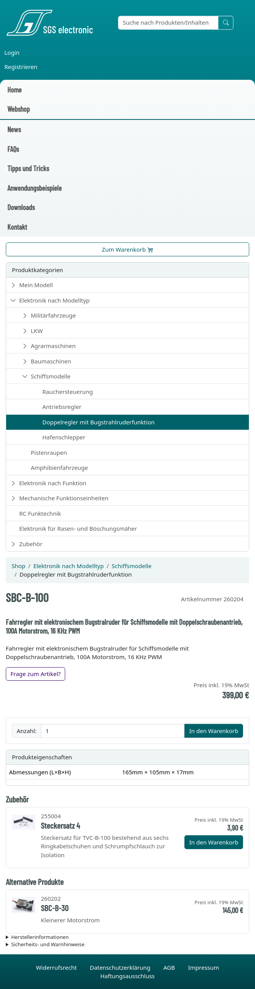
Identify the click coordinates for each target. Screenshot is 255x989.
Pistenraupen (49, 452)
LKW (37, 331)
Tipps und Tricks (28, 168)
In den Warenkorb (213, 731)
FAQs (13, 149)
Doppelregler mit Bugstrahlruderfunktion (98, 422)
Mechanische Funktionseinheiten (64, 498)
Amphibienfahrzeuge (59, 467)
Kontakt (17, 226)
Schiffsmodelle (51, 376)
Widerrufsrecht (57, 967)
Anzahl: (26, 731)
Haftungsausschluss (127, 976)
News (14, 129)
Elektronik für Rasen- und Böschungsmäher (78, 528)
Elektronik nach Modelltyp (54, 300)
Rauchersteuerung (67, 391)
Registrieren (20, 67)
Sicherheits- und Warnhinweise (47, 944)
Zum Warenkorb (127, 249)
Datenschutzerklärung (121, 967)
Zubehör (30, 544)
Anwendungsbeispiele (34, 187)
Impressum (203, 967)
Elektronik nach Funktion (52, 483)
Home (14, 89)
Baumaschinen (51, 361)
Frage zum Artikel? (35, 674)
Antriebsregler (61, 406)
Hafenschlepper (64, 437)
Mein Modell (36, 285)
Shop (18, 566)
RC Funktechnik (40, 513)
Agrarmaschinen (53, 346)
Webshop (18, 108)
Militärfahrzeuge (53, 315)
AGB (170, 967)
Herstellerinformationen (40, 936)
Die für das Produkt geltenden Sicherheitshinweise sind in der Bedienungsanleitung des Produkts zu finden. (127, 945)
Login (11, 52)
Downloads (21, 207)
